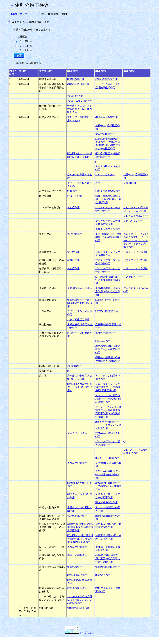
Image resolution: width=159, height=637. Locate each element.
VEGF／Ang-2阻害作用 (80, 100)
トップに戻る (79, 632)
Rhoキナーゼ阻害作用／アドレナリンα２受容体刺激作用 (108, 425)
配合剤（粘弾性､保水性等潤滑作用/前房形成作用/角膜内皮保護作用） (80, 538)
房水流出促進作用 (77, 433)
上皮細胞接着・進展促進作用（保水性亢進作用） (107, 291)
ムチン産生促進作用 (78, 319)
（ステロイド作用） (134, 276)
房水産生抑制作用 (77, 463)
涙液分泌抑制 (74, 196)
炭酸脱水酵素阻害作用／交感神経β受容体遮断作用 (108, 486)
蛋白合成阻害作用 (105, 133)
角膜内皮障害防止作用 (107, 566)
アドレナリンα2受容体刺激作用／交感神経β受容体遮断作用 (108, 398)
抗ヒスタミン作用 (133, 220)
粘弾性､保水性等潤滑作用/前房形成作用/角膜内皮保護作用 (80, 527)
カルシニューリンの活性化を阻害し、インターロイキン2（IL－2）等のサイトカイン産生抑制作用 (135, 240)
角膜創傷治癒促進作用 (79, 288)
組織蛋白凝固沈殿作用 (107, 191)
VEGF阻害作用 (75, 95)
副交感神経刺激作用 (106, 502)
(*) (96, 161)
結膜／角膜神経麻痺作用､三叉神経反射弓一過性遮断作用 (108, 199)
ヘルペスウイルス (105, 174)
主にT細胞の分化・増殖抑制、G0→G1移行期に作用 (108, 237)
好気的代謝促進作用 (106, 79)
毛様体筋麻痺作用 (105, 332)
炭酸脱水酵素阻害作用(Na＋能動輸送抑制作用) (107, 474)
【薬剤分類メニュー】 (22, 14)
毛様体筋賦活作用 (77, 515)
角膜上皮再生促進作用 (107, 229)
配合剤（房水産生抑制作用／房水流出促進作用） (79, 387)
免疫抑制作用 (74, 234)
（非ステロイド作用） (135, 252)
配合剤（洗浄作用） (78, 575)
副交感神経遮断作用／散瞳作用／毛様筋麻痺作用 (107, 349)
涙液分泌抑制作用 (77, 555)
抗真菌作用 (129, 182)
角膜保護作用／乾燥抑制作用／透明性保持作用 (79, 303)
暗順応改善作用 (76, 79)
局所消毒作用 (74, 365)
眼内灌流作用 (102, 575)
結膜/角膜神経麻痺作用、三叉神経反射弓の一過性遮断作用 (107, 558)
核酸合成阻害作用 (77, 588)
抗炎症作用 (73, 207)
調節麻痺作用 (102, 341)
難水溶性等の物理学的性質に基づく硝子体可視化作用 (79, 109)
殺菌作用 (72, 191)
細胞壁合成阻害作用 (106, 117)
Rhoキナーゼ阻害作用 (107, 458)
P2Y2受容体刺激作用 (106, 311)
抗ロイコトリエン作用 (135, 215)
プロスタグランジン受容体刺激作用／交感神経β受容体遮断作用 (107, 387)
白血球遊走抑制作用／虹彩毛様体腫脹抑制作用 (107, 280)
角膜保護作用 (74, 566)
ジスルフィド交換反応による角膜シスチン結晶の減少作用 (79, 599)
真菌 (97, 182)
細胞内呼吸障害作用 (78, 84)
